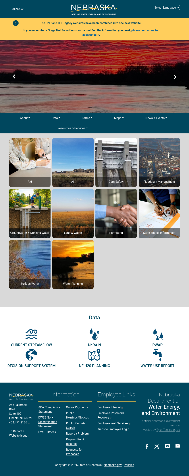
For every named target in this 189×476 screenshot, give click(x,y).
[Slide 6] (98, 108)
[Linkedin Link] (167, 446)
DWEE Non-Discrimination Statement (47, 422)
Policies (129, 465)
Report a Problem (77, 433)
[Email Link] (178, 446)
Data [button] (55, 118)
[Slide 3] (78, 108)
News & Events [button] (155, 118)
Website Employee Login (113, 429)
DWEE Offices (47, 432)
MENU (17, 9)
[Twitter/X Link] (156, 446)
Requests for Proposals (74, 452)
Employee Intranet (110, 407)
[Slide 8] (111, 108)
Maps (118, 118)
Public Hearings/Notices (77, 415)
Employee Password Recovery (110, 415)
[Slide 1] (65, 108)
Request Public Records (75, 442)
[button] (14, 76)
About (24, 118)
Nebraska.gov (113, 465)
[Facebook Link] (147, 446)
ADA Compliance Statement (49, 409)
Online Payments (77, 407)
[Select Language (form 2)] (166, 7)
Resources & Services (71, 128)
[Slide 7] (104, 108)
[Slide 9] (117, 108)
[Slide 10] (124, 108)
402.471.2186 (19, 422)
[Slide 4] (84, 108)
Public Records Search (75, 425)
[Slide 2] (71, 108)
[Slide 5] (91, 108)
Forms (86, 118)
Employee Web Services (114, 423)
